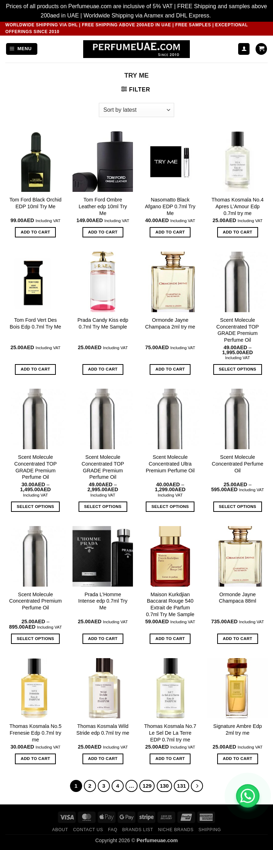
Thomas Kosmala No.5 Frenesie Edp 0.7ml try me (35, 732)
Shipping (209, 829)
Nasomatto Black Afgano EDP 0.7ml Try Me (170, 206)
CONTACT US (88, 829)
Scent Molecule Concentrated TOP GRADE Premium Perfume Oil (237, 330)
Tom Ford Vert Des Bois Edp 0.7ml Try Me (35, 323)
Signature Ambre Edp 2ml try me (237, 729)
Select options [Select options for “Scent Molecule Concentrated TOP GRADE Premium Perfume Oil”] (237, 369)
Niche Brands (176, 829)
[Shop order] (136, 110)
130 (164, 786)
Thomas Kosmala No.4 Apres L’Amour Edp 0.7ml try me (237, 206)
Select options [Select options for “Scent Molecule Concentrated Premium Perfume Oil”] (35, 638)
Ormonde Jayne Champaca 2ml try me (170, 323)
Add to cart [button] (35, 232)
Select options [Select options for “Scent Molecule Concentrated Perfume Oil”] (237, 506)
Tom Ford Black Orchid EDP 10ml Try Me (35, 203)
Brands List (137, 829)
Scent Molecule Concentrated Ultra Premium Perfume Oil (170, 463)
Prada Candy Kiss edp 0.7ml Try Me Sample (102, 323)
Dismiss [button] (222, 15)
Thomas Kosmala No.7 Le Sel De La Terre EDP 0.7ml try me (170, 732)
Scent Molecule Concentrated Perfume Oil (237, 463)
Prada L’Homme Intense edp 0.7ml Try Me (102, 601)
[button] (21, 49)
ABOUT (60, 829)
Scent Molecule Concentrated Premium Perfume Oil (35, 601)
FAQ (112, 829)
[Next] (197, 786)
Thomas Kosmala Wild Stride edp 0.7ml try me (102, 729)
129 (147, 786)
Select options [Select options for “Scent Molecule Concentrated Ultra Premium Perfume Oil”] (170, 506)
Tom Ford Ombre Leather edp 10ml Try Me (103, 206)
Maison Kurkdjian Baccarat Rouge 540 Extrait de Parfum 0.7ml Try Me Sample (170, 604)
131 (181, 786)
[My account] (244, 49)
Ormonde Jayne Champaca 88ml (237, 598)
